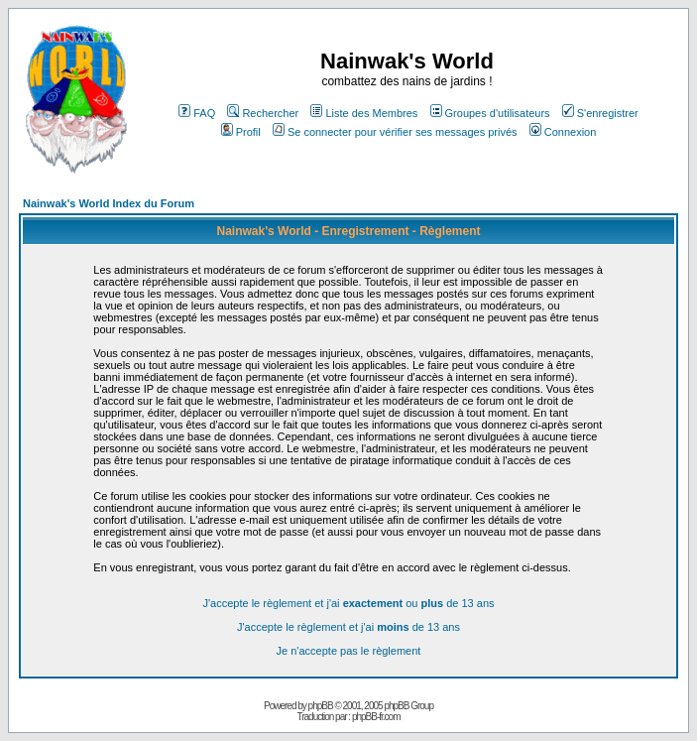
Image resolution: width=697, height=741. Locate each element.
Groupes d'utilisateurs (490, 113)
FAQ (196, 113)
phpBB (320, 705)
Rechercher (262, 113)
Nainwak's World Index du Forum (108, 203)
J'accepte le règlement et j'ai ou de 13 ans (348, 603)
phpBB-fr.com (376, 716)
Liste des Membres (363, 113)
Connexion (563, 132)
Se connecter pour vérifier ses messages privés (395, 132)
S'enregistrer (600, 113)
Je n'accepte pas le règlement (349, 651)
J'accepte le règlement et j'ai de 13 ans (348, 627)
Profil (241, 132)
